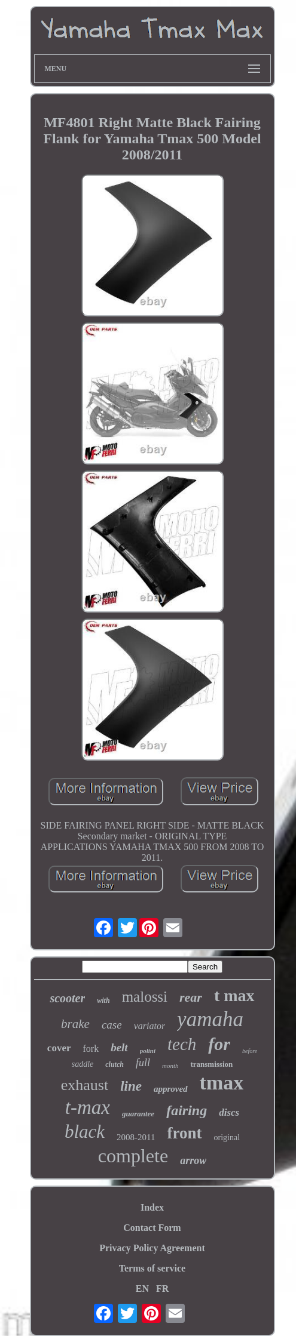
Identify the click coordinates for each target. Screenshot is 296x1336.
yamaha (210, 1019)
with (103, 1000)
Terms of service (152, 1268)
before (249, 1051)
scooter (67, 998)
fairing (186, 1110)
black (85, 1131)
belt (119, 1047)
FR (162, 1288)
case (112, 1024)
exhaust (84, 1085)
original (227, 1137)
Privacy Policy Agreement (152, 1248)
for (219, 1044)
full (143, 1063)
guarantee (138, 1113)
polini (147, 1050)
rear (190, 997)
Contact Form (152, 1228)
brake (75, 1024)
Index (152, 1207)
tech (181, 1044)
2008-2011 (136, 1137)
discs (229, 1112)
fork (91, 1048)
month (170, 1065)
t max (234, 995)
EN (142, 1288)
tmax (222, 1083)
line (131, 1086)
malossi (144, 997)
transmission (211, 1064)
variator (149, 1026)
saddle (83, 1064)
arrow (193, 1160)
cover (59, 1048)
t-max (87, 1107)
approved (171, 1089)
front (184, 1133)
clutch (114, 1064)
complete (133, 1155)
